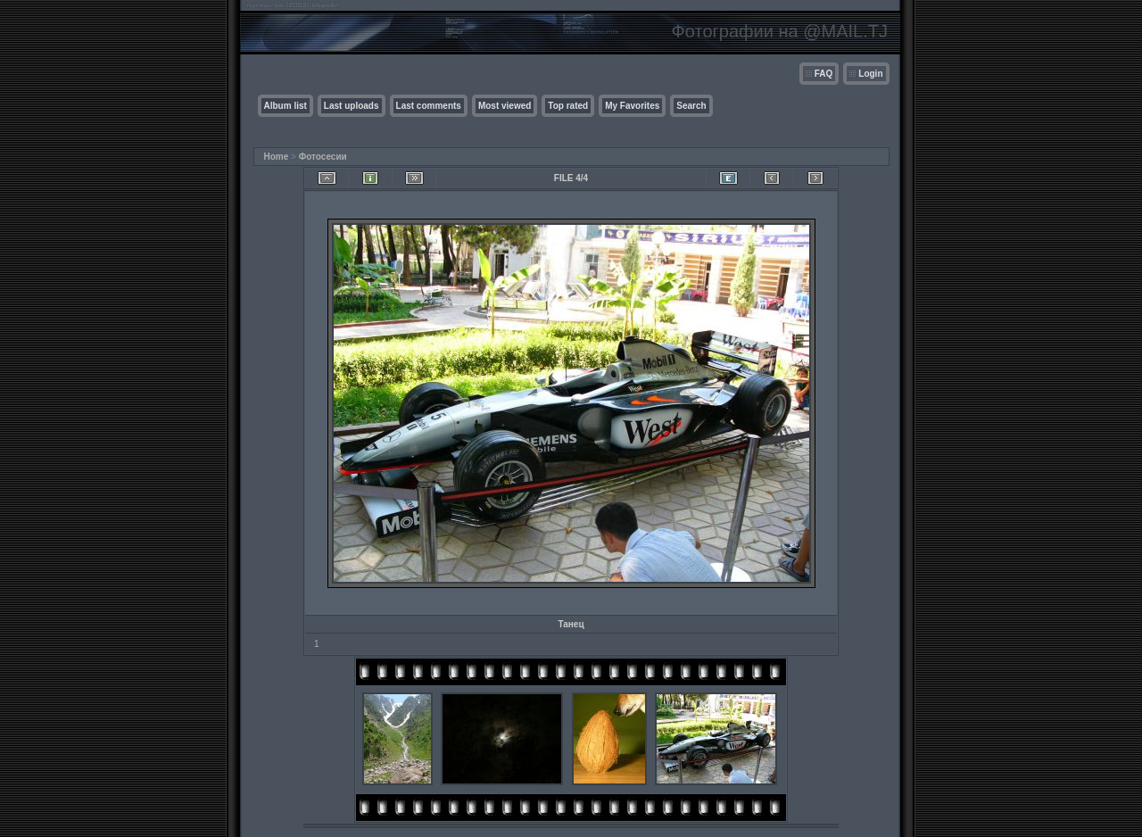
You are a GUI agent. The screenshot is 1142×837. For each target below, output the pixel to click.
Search (691, 106)
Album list (285, 106)
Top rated (568, 106)
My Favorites (632, 106)
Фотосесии (323, 157)
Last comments (428, 106)
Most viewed (504, 106)
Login (870, 74)
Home (276, 157)
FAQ (824, 74)
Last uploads (351, 106)
